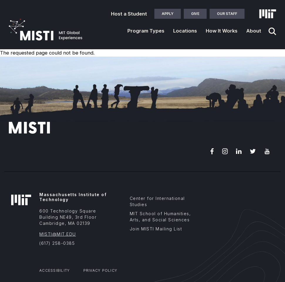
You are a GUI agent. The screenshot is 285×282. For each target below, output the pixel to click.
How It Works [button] (221, 31)
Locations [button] (185, 31)
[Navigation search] (272, 31)
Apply (167, 13)
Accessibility (54, 270)
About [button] (253, 31)
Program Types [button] (145, 31)
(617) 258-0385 (57, 243)
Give (195, 13)
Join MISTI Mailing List (156, 228)
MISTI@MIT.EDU (57, 234)
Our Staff (227, 13)
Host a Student (129, 14)
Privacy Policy (100, 270)
